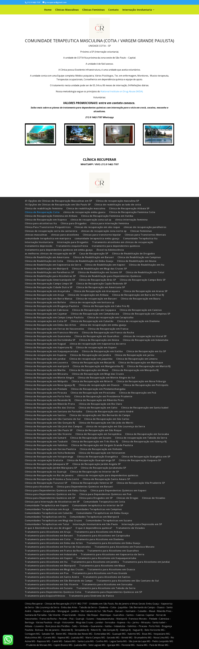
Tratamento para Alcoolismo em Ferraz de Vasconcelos (58, 546)
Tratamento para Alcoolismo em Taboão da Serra (105, 588)
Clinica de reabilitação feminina (44, 208)
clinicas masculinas (36, 234)
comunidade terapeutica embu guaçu (97, 238)
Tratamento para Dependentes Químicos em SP (113, 592)
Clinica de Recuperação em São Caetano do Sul (53, 418)
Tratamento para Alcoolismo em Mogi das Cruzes (54, 569)
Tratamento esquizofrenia (72, 245)
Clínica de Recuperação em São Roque (99, 430)
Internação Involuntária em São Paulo (95, 524)
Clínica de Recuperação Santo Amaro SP (106, 479)
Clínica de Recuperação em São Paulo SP (49, 430)
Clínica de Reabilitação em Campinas (139, 257)
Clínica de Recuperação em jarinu (134, 355)
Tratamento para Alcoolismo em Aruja (48, 531)
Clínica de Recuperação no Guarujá (45, 471)
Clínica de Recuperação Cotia (42, 212)
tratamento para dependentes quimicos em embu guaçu (59, 249)
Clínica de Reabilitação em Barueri (93, 257)
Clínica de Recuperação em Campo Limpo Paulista (54, 317)
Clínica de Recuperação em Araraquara (97, 291)
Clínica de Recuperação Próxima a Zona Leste (52, 479)
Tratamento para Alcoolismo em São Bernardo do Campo (59, 580)
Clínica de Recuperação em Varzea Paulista (50, 449)
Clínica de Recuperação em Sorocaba (147, 434)
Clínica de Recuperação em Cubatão (92, 321)
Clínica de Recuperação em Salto (98, 407)
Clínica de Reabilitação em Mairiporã (46, 268)
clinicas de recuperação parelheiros (145, 227)
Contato (113, 10)
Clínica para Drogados (74, 223)
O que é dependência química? (94, 527)
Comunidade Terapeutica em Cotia (104, 501)
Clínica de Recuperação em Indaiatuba (145, 340)
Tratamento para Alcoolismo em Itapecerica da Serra (112, 554)
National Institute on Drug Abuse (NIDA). (122, 91)
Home (48, 10)
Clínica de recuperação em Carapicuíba (110, 317)
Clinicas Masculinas (67, 10)
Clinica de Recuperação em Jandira (90, 355)
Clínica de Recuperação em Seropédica (98, 434)
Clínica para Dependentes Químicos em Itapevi (118, 490)
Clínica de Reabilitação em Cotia (44, 261)
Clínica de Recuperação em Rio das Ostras (50, 407)
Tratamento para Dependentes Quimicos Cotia (53, 592)
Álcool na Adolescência (110, 249)
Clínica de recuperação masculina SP (117, 200)
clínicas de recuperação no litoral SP (145, 336)
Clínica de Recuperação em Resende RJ (48, 400)
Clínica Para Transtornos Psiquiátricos (48, 227)
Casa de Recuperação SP (93, 253)
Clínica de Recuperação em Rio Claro (100, 403)
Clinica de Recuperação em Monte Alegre (49, 377)
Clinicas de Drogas (127, 497)
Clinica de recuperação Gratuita (44, 460)
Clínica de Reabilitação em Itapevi (105, 264)
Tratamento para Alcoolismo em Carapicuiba (103, 535)
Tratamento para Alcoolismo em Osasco (111, 569)
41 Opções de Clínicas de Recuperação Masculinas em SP (58, 200)
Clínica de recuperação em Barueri (96, 298)
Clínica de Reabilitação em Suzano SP (100, 272)
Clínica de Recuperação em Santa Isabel (144, 407)
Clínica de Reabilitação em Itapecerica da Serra (53, 264)
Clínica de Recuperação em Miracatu (46, 373)
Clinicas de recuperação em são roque (97, 227)
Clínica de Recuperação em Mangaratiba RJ (98, 366)
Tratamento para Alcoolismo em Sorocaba (107, 584)
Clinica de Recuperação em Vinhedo (101, 449)
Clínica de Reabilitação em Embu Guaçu (90, 261)
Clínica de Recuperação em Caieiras (141, 309)
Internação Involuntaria (137, 10)
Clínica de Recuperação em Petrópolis (145, 385)
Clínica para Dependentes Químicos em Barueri (85, 486)
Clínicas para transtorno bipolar (102, 234)
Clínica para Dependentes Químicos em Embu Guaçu (56, 490)
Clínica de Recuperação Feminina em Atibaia (51, 215)
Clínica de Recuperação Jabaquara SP (47, 464)
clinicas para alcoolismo (65, 234)
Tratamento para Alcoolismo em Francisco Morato (125, 546)
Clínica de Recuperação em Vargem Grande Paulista (102, 445)
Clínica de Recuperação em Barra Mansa (48, 298)
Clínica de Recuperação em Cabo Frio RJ (106, 306)
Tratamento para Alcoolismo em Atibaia (98, 531)
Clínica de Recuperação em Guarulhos (96, 336)
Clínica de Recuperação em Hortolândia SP (50, 340)
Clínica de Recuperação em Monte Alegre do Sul (106, 377)
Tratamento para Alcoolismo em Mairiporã (50, 565)
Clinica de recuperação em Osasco (99, 385)
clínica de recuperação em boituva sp (92, 302)
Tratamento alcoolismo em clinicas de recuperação (122, 242)
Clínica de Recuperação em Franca (108, 328)
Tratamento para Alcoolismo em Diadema (99, 539)
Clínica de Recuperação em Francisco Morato (51, 332)
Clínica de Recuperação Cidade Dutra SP (49, 287)
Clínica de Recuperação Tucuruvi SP (46, 482)
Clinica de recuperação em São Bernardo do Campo (100, 415)
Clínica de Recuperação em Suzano (90, 437)
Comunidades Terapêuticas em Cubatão (49, 513)
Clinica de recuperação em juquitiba (90, 358)
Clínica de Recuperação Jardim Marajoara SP (51, 467)
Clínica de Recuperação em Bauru (140, 298)
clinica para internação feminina (109, 223)
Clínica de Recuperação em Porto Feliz (47, 396)
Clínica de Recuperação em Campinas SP (146, 313)
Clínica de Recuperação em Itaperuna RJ (48, 347)
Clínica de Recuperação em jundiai (45, 358)
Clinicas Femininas (93, 10)
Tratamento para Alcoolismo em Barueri (49, 535)
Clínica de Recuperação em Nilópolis (46, 381)
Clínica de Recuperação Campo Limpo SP (49, 283)
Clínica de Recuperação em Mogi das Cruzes (98, 373)
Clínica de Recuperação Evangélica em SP (146, 456)
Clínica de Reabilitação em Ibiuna (136, 261)
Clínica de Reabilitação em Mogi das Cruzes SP (99, 268)
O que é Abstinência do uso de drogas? (48, 527)
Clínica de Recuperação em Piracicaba (93, 392)
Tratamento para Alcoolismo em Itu (46, 561)
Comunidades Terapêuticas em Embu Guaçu (102, 513)
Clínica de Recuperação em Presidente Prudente (103, 396)
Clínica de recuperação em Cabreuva (46, 309)
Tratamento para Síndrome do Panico (91, 595)
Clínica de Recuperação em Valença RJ (144, 441)
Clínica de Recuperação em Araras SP (146, 291)
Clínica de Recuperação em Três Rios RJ (94, 441)
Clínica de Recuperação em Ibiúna (99, 340)
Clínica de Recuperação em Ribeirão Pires (99, 400)
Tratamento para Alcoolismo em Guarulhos (113, 550)
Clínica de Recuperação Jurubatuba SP (103, 467)
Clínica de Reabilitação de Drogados (133, 253)
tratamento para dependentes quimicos (116, 245)
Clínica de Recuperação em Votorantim (102, 452)
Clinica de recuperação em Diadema (138, 321)
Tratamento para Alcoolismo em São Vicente (51, 584)
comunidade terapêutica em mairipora (48, 238)
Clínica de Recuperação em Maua (88, 370)
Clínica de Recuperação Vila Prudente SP (141, 482)
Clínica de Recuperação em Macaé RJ (93, 362)
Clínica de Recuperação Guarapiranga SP (91, 460)
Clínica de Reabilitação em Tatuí (145, 272)
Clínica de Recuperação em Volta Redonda (50, 452)
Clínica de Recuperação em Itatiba (102, 351)
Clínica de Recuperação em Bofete (45, 302)
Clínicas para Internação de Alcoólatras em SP (52, 501)
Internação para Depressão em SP (142, 524)
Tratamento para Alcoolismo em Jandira (95, 561)
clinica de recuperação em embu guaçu (103, 324)
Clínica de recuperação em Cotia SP (46, 321)
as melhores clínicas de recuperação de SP (50, 253)
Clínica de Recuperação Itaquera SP (140, 460)
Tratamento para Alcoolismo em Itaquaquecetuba (106, 558)
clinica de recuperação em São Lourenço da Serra (115, 426)
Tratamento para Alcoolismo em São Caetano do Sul (127, 580)
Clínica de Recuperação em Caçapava (94, 309)
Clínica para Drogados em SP (96, 497)
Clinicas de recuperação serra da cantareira (51, 231)
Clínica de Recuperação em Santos (45, 415)
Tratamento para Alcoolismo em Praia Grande (99, 573)
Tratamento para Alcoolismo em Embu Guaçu (113, 543)
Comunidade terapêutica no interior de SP (97, 505)
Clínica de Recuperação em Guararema (48, 336)
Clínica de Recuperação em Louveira (46, 362)
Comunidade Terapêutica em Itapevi (47, 505)
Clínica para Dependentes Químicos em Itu (50, 494)
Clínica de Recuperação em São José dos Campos (53, 426)
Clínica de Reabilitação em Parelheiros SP (49, 272)
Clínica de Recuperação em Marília (45, 370)
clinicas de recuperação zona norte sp (104, 231)
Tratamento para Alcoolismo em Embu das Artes (54, 543)
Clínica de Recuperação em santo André (109, 411)
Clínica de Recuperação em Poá (137, 392)
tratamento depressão (38, 245)
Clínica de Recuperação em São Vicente (48, 434)
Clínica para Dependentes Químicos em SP (50, 497)
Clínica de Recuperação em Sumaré (45, 437)
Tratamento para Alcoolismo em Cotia (47, 539)
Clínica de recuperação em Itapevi (96, 347)
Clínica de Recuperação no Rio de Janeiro (49, 475)
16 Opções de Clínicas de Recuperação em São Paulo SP (58, 204)
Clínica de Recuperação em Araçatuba (47, 291)
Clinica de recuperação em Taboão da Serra (141, 437)
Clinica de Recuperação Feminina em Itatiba (107, 215)
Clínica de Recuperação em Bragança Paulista (52, 306)
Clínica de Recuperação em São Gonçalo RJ (50, 422)
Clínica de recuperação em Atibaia (88, 294)
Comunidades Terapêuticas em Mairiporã (94, 516)
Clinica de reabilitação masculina (85, 208)
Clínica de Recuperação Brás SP (97, 279)
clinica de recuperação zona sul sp (90, 219)
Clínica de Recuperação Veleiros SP (92, 482)
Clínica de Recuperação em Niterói (92, 381)
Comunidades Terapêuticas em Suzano (109, 520)
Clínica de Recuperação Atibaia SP (129, 208)
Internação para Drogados (72, 242)
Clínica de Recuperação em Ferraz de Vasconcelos (54, 328)
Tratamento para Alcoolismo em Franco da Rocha (54, 550)
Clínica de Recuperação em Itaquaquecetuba (51, 351)
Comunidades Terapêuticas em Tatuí (47, 524)
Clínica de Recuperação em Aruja (44, 294)
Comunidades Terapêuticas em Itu (45, 516)
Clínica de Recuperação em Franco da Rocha (108, 332)
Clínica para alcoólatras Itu (41, 223)
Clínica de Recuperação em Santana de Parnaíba (53, 411)
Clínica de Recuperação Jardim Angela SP (96, 464)
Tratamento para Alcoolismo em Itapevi (49, 558)
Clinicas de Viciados (153, 497)
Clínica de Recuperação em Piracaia (46, 392)
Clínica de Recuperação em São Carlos (106, 418)
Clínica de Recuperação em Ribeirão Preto (50, 403)
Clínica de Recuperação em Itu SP (146, 351)
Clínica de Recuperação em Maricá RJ (149, 366)
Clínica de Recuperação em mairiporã (47, 366)
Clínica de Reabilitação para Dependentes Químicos (110, 276)
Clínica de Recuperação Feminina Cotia (132, 212)
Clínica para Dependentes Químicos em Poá (105, 494)
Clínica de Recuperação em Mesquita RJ (135, 370)
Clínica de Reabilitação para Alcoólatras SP (50, 276)
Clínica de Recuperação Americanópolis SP (50, 279)
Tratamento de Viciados (130, 527)
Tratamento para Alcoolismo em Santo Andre (52, 576)
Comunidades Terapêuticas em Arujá (47, 509)
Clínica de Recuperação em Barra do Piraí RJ (138, 294)
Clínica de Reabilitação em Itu (146, 264)
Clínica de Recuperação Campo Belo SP (143, 279)
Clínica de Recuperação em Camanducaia (95, 313)
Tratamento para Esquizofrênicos (45, 595)
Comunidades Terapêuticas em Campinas (97, 509)
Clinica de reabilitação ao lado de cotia (118, 204)
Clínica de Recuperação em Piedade (46, 388)
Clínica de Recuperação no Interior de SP (94, 471)
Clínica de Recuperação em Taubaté (46, 441)
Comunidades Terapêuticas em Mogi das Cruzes (53, 520)
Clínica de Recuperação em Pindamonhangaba (98, 388)
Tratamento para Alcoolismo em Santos (106, 576)
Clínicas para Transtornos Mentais (145, 234)
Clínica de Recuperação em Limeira (137, 358)
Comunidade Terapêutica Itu (140, 238)
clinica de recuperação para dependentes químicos (107, 475)
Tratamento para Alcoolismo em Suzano (49, 588)
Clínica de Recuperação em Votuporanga (49, 456)
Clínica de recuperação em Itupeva (45, 355)
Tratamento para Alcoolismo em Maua (102, 565)
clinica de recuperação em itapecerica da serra (98, 343)
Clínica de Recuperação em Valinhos (46, 445)
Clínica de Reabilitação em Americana (47, 257)
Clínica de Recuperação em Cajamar (46, 313)
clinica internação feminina (131, 219)
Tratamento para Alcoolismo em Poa (47, 573)
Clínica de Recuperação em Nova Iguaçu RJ (50, 385)
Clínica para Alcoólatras (39, 486)
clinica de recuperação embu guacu (84, 212)
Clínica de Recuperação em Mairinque (140, 362)
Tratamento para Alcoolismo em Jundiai (146, 561)
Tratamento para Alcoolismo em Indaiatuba (51, 554)
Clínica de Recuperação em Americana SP (100, 287)
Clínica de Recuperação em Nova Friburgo (141, 381)
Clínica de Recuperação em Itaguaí (45, 343)
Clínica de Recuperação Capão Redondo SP (101, 283)
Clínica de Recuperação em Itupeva (46, 219)
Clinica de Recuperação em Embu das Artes (50, 324)
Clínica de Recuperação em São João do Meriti (106, 422)
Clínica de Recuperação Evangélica (97, 456)
